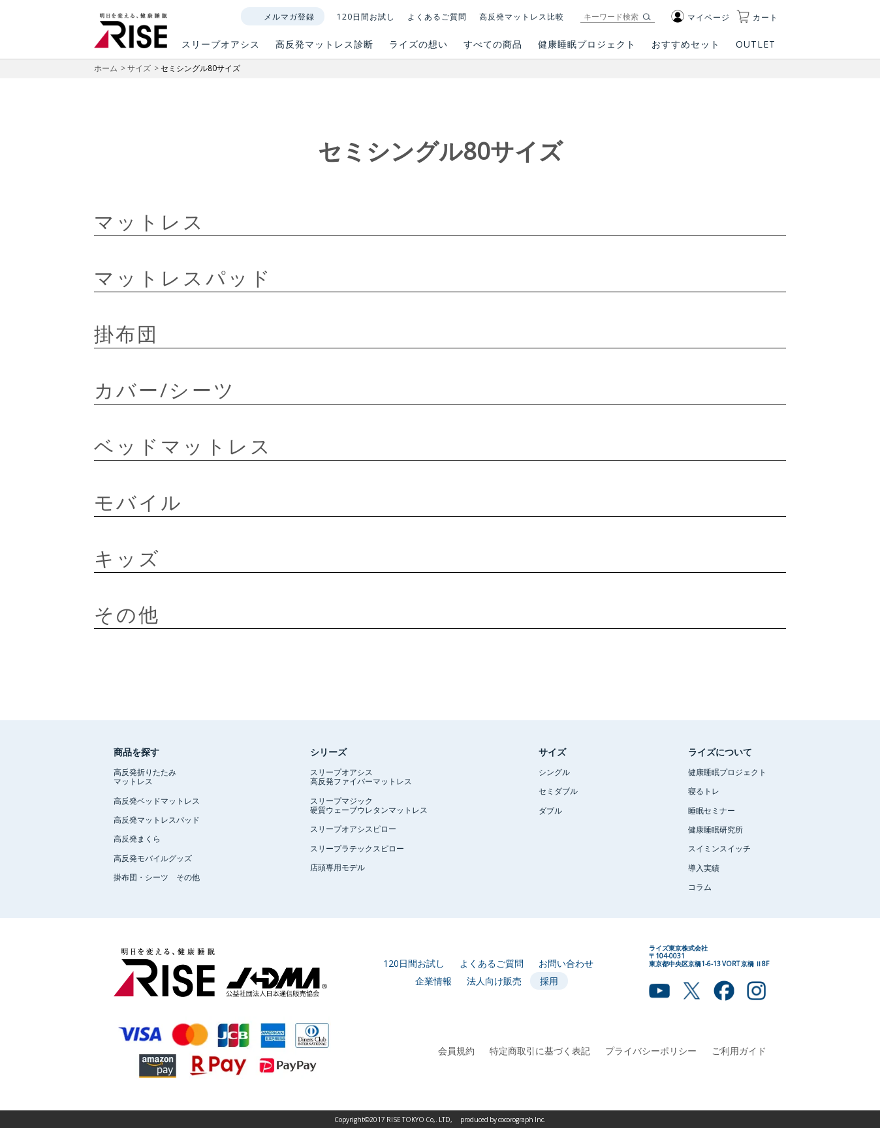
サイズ (139, 68)
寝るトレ (703, 791)
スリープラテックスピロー (357, 848)
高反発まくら (137, 838)
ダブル (550, 810)
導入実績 (703, 868)
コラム (700, 886)
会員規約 (456, 1050)
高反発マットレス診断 (324, 49)
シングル (554, 772)
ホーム (106, 68)
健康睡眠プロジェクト (587, 49)
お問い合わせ (566, 962)
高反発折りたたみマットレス (145, 776)
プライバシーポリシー (651, 1050)
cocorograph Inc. (522, 1119)
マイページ (700, 17)
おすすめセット (686, 49)
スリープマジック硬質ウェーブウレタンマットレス (369, 805)
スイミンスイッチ (719, 848)
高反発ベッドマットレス (157, 800)
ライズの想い (418, 49)
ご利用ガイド (739, 1050)
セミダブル (558, 791)
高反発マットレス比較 (521, 16)
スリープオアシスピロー (353, 828)
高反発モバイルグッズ (153, 858)
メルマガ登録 (289, 16)
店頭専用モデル (337, 867)
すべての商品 (493, 49)
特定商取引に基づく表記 (540, 1050)
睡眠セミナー (711, 810)
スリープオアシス (221, 49)
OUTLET (757, 49)
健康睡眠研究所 (715, 829)
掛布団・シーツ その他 (157, 877)
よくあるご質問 (437, 16)
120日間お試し (366, 16)
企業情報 (433, 980)
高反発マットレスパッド (157, 819)
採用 (549, 980)
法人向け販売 (494, 980)
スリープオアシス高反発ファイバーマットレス (361, 776)
